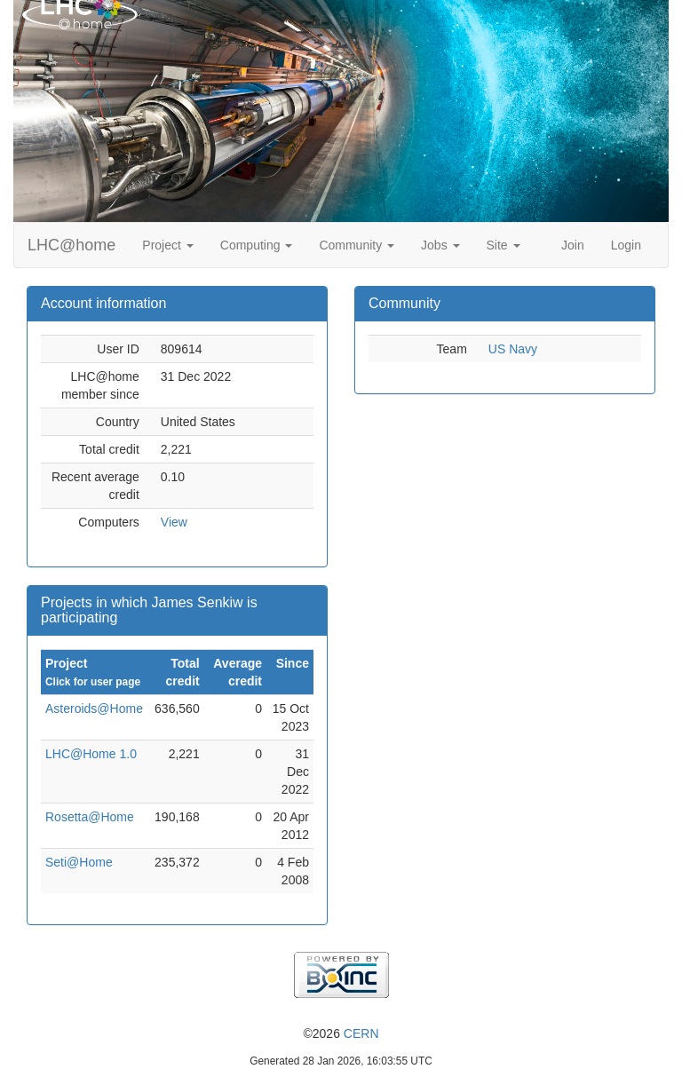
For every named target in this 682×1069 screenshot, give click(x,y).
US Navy (512, 349)
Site (503, 245)
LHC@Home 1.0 (91, 754)
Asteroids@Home (94, 708)
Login (626, 245)
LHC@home (71, 245)
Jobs (440, 245)
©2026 (340, 1033)
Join (572, 245)
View (174, 522)
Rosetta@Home (89, 817)
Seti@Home (79, 862)
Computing (256, 245)
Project (167, 245)
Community (356, 245)
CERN (361, 1033)
